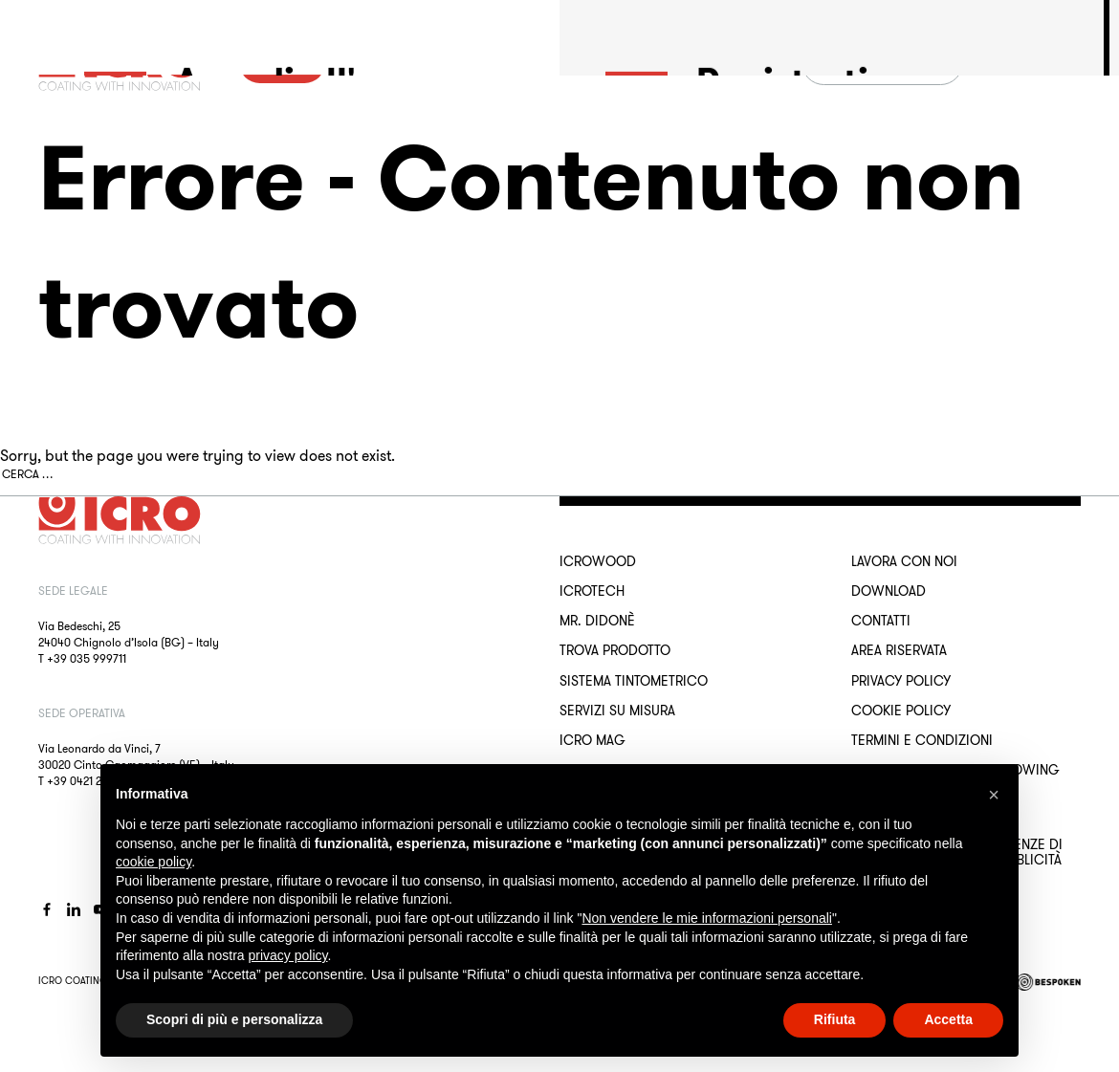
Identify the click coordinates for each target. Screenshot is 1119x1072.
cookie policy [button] (153, 861)
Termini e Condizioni (922, 740)
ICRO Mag (592, 740)
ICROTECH (592, 591)
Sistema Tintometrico (634, 681)
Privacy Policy (901, 681)
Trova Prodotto (615, 650)
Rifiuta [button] (835, 1019)
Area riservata (899, 650)
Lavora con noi (904, 561)
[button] (993, 794)
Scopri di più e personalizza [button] (234, 1019)
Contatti (881, 620)
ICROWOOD (598, 561)
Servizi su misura (617, 710)
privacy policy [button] (288, 955)
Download (888, 591)
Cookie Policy (901, 710)
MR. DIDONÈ (597, 620)
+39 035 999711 (86, 658)
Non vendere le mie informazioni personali (706, 918)
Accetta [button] (948, 1019)
